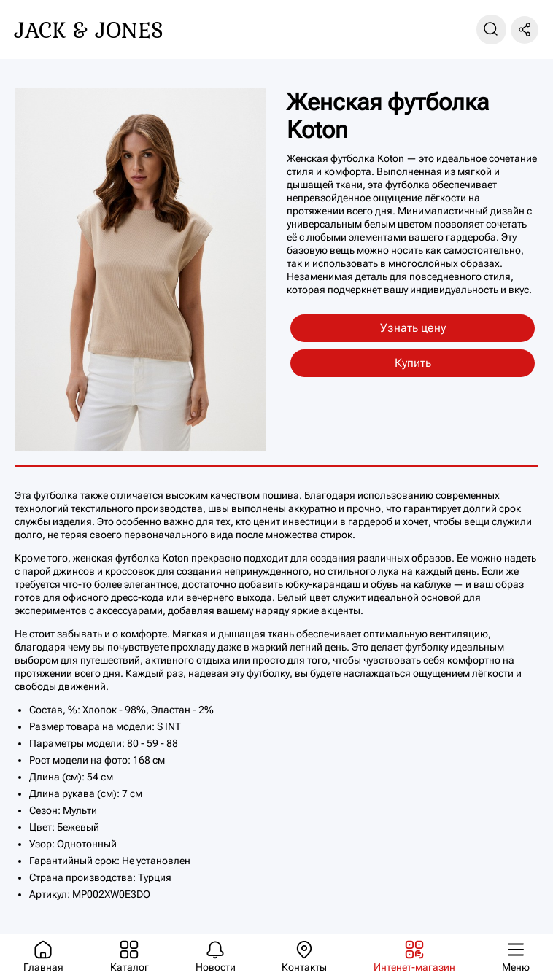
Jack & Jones (89, 30)
